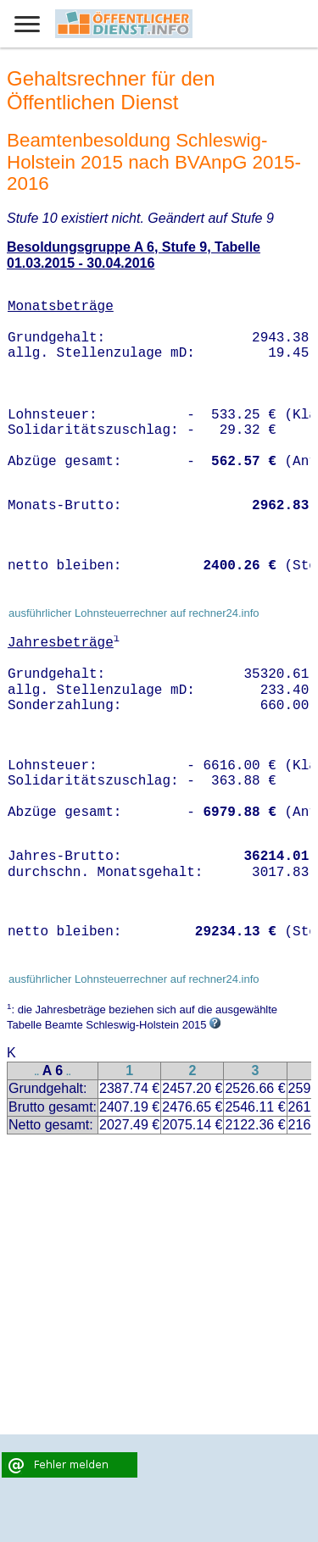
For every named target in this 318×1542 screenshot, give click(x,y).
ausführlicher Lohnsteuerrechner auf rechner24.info (133, 613)
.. (37, 1072)
